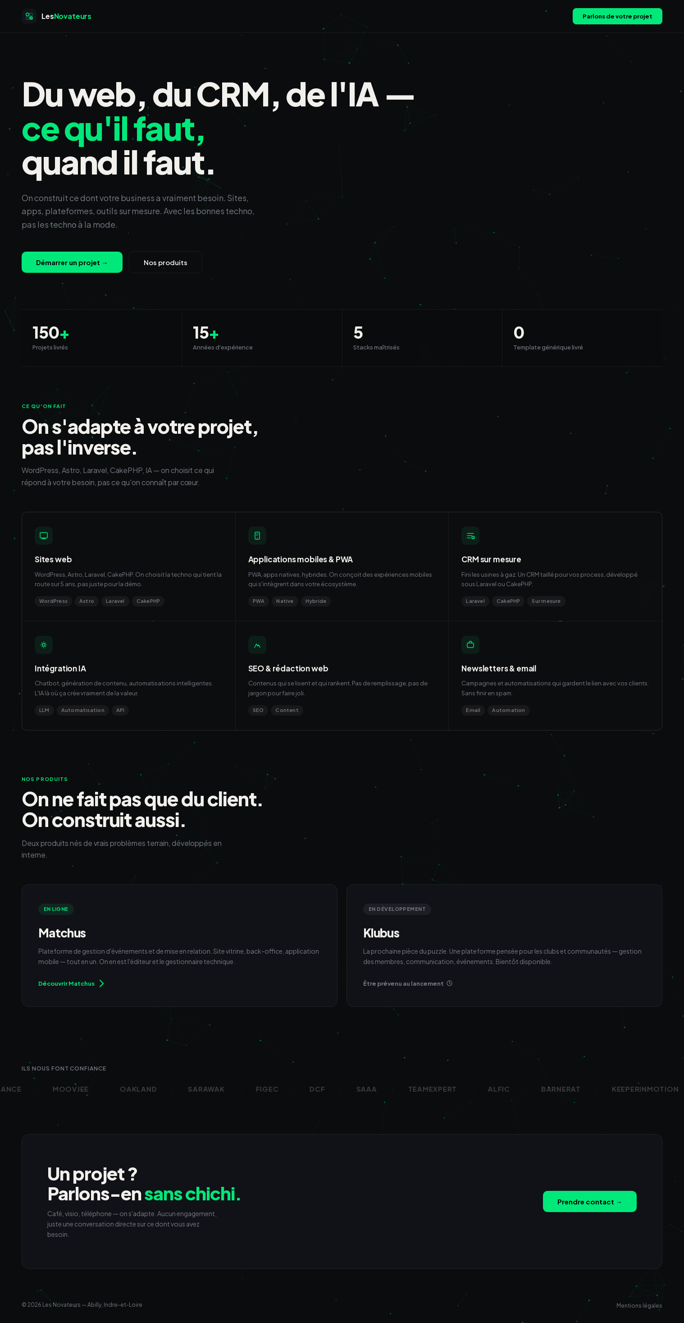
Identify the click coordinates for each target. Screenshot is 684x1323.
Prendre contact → (589, 1201)
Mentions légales (639, 1305)
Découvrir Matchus (70, 983)
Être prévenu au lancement (407, 983)
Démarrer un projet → (72, 262)
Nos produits (165, 262)
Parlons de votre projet (617, 16)
